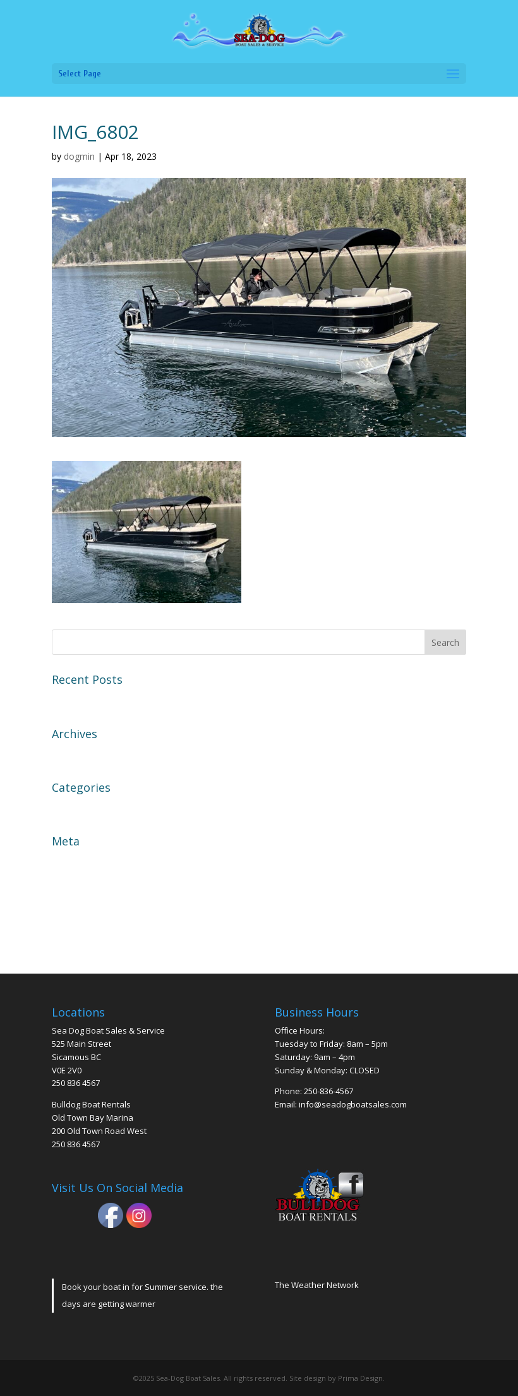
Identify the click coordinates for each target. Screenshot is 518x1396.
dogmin (79, 156)
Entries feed (80, 883)
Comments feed (89, 905)
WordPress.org (87, 928)
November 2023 (90, 754)
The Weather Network (317, 1285)
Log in (66, 861)
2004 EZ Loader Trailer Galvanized (133, 700)
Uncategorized (86, 807)
